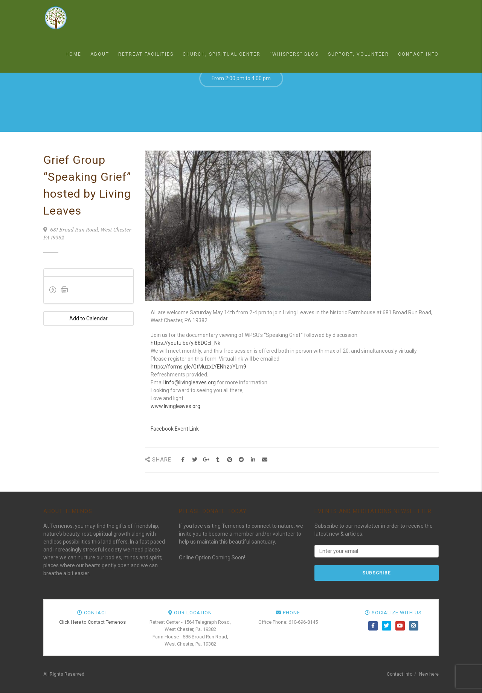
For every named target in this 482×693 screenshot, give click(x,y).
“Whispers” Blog (294, 54)
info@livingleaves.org (190, 382)
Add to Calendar (88, 318)
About (99, 54)
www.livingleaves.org (175, 406)
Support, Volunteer (358, 54)
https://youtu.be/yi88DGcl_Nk (185, 343)
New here (429, 674)
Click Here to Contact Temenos (92, 622)
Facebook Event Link (175, 429)
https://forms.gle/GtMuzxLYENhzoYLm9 (198, 367)
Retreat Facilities (146, 54)
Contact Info (418, 54)
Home (73, 54)
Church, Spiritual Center (222, 54)
